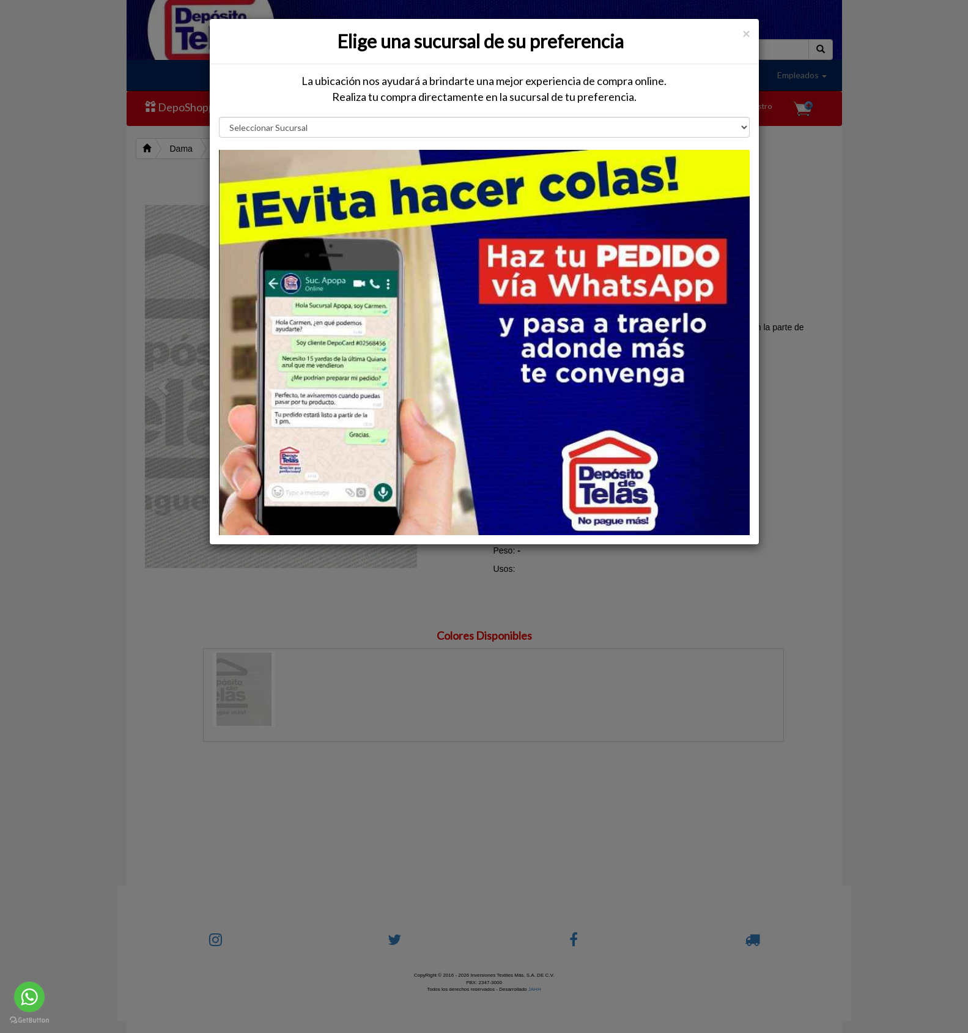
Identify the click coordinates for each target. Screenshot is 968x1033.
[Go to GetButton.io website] (29, 1020)
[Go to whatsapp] (29, 997)
